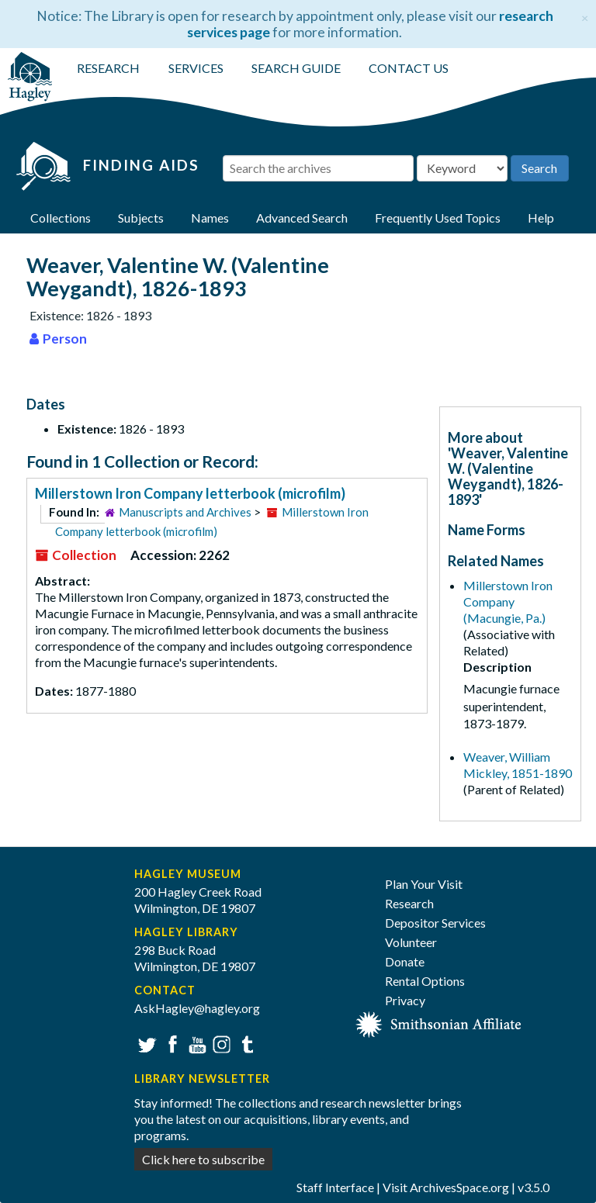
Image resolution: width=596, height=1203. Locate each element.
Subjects (141, 217)
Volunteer (411, 942)
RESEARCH (108, 67)
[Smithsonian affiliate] (439, 1022)
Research (409, 903)
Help (541, 217)
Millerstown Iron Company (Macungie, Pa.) (508, 601)
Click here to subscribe (203, 1159)
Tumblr (245, 1043)
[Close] (584, 16)
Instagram (220, 1043)
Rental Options (425, 980)
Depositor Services (435, 922)
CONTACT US (409, 67)
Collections (60, 217)
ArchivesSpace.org (459, 1187)
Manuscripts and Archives (185, 512)
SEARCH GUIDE (296, 67)
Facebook (170, 1043)
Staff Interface (335, 1187)
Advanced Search (302, 217)
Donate (404, 961)
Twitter (145, 1043)
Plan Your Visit (424, 883)
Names (210, 217)
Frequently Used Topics (438, 217)
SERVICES (196, 67)
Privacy (405, 1000)
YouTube (195, 1043)
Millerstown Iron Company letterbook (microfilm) (190, 493)
